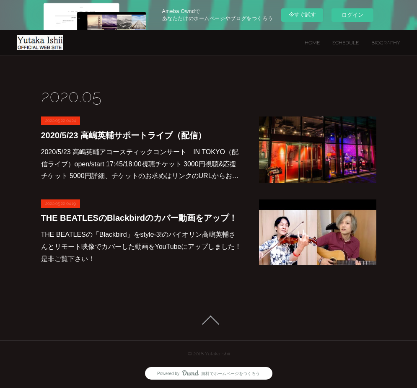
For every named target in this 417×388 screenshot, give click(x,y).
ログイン (352, 15)
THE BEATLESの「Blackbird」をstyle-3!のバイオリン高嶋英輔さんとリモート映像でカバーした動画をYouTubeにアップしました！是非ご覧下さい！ (141, 246)
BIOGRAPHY (385, 43)
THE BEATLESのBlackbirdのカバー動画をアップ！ (139, 217)
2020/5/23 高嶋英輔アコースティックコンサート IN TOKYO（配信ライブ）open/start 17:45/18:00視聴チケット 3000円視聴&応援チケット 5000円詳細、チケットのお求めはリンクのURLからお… (140, 164)
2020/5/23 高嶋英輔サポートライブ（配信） (124, 135)
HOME (312, 43)
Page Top (208, 320)
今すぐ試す (302, 14)
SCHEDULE (345, 43)
